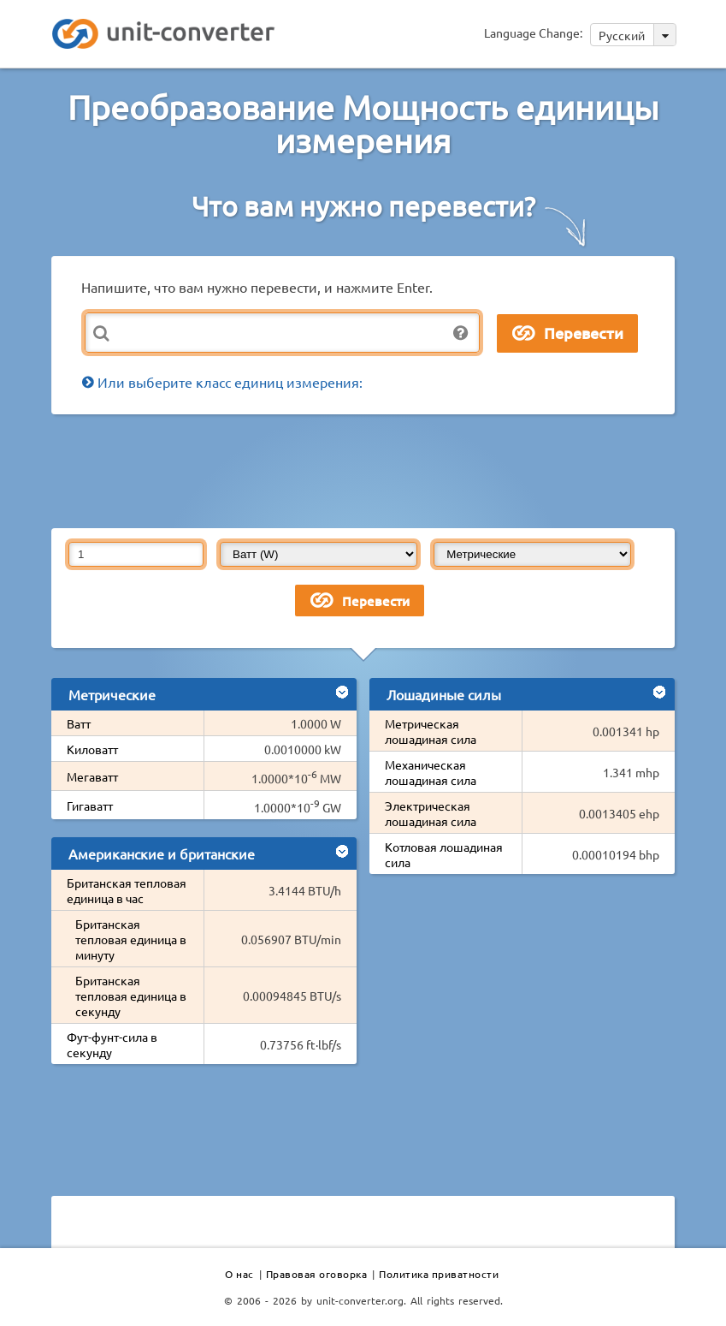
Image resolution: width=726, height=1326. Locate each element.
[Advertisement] (363, 469)
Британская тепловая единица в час (126, 890)
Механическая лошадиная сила (430, 772)
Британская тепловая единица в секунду (130, 995)
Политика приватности (439, 1274)
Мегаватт (92, 776)
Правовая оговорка (317, 1274)
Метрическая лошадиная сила (430, 731)
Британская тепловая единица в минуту (130, 939)
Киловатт (92, 749)
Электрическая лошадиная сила (430, 813)
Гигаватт (90, 805)
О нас (239, 1274)
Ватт (79, 723)
